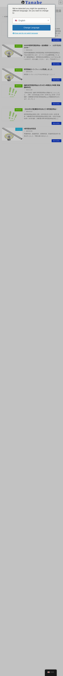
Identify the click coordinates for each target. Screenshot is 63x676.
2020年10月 (6, 512)
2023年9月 (6, 441)
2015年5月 (6, 589)
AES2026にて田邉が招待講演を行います (38, 176)
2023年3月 (6, 458)
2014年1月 (6, 609)
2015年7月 (6, 582)
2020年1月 (6, 519)
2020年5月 (6, 515)
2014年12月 (6, 596)
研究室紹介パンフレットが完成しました (38, 69)
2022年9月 (6, 475)
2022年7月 (6, 482)
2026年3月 (6, 364)
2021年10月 (6, 502)
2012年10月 (6, 626)
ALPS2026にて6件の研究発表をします (37, 223)
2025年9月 (6, 381)
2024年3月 (6, 421)
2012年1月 (6, 630)
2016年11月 (6, 562)
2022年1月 (6, 495)
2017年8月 (6, 552)
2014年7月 (6, 603)
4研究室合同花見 (30, 129)
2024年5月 (6, 414)
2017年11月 (6, 545)
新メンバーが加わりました (33, 271)
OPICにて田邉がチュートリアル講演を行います (41, 239)
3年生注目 (6, 344)
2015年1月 (6, 593)
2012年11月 (6, 623)
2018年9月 (6, 529)
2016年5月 (6, 572)
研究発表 (5, 331)
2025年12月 (6, 371)
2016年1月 (6, 576)
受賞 (4, 337)
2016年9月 (6, 566)
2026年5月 (6, 357)
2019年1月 (6, 522)
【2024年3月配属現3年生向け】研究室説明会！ (41, 109)
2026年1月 (6, 367)
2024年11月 (6, 401)
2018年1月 (6, 539)
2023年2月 (6, 461)
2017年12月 (6, 542)
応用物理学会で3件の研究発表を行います (38, 287)
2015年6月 (6, 586)
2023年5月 (6, 451)
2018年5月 (6, 532)
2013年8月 (6, 613)
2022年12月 (6, 468)
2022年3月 (6, 492)
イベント (5, 341)
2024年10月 (6, 404)
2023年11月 (6, 434)
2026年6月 (6, 354)
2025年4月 (6, 391)
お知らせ (5, 324)
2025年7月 (6, 384)
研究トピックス (7, 327)
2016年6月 (6, 569)
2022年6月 (6, 485)
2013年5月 (6, 616)
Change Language (31, 28)
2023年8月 (6, 445)
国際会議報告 (6, 334)
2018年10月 (6, 525)
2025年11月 (6, 374)
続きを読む (56, 40)
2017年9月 (6, 549)
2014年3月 (6, 606)
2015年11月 (6, 579)
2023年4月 (6, 455)
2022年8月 (6, 478)
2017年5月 (6, 556)
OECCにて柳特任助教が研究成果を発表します (42, 160)
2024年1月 (6, 428)
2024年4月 (6, 418)
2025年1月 (6, 397)
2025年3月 (6, 394)
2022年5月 (6, 488)
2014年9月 (6, 599)
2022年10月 (6, 471)
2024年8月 (6, 411)
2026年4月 (6, 360)
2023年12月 (6, 431)
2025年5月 (6, 387)
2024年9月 (6, 408)
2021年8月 (6, 508)
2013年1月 (6, 619)
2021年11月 (6, 498)
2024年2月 (6, 424)
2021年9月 (6, 505)
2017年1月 (6, 559)
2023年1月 (6, 465)
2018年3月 (6, 535)
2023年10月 (6, 438)
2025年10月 (6, 377)
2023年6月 (6, 448)
